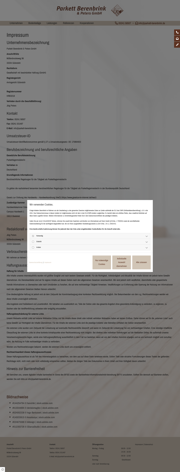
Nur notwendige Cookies (81, 262)
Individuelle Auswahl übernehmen (109, 262)
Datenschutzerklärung (35, 262)
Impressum (47, 262)
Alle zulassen (137, 262)
